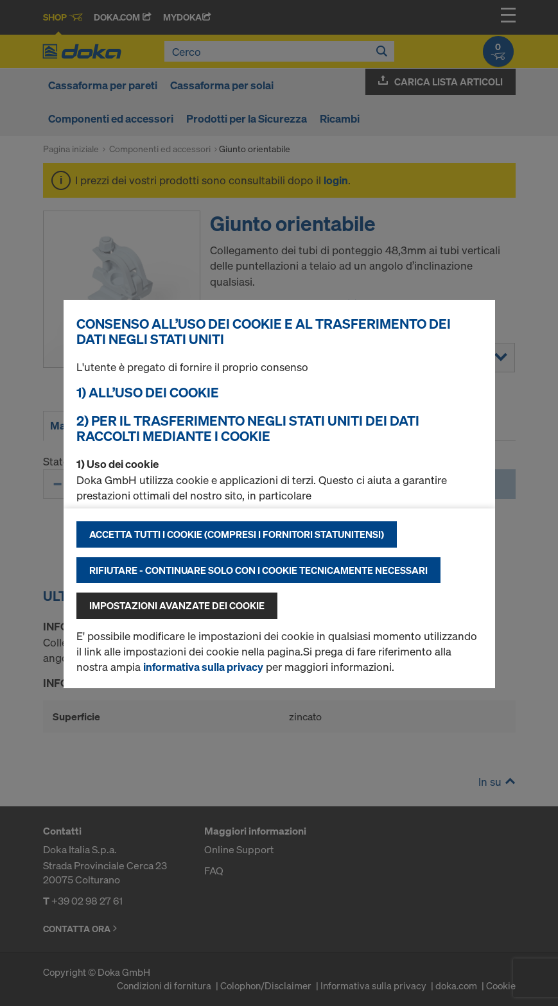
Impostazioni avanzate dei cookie (177, 605)
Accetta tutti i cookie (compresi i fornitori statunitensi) (236, 534)
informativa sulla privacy (203, 666)
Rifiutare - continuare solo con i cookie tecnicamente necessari (258, 570)
